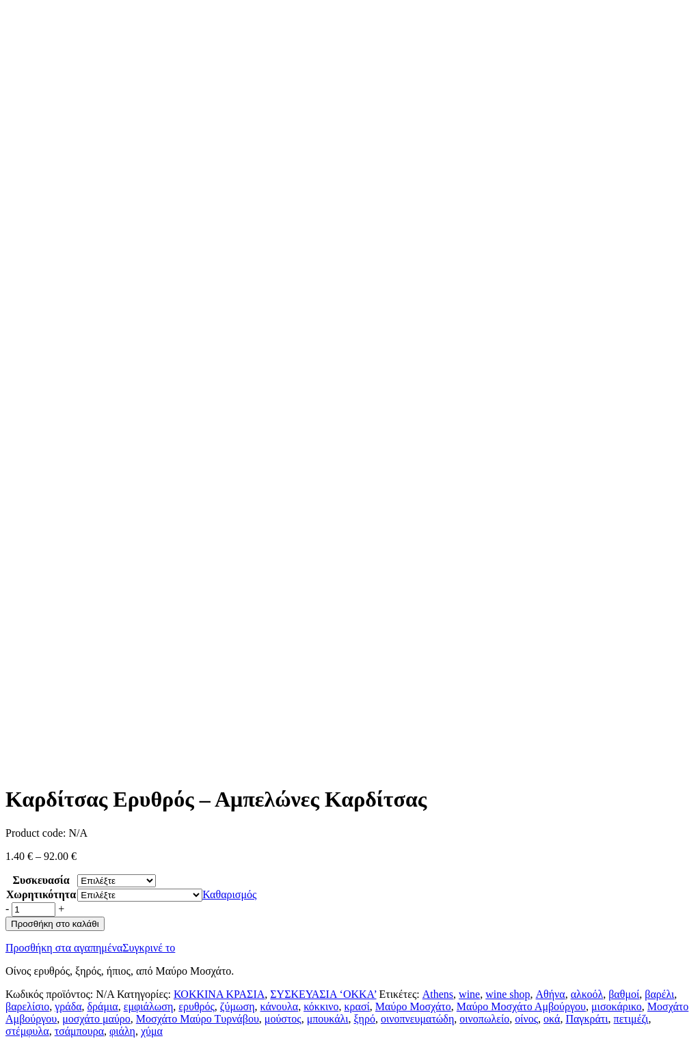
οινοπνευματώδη (417, 1019)
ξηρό (364, 1019)
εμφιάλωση (149, 1006)
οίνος (526, 1019)
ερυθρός (196, 1006)
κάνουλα (279, 1006)
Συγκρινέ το (148, 948)
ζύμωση (237, 1006)
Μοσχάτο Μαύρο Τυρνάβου (197, 1019)
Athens (437, 994)
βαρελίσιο (27, 1006)
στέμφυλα (27, 1031)
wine (469, 994)
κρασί (357, 1006)
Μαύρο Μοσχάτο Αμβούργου (521, 1006)
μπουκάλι (328, 1019)
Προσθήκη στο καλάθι (55, 924)
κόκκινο (321, 1006)
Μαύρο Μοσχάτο (413, 1006)
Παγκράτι (586, 1019)
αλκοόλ (587, 994)
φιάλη (122, 1031)
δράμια (103, 1006)
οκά (551, 1019)
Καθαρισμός (229, 894)
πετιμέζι (631, 1019)
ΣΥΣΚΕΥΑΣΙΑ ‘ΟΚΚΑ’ (323, 994)
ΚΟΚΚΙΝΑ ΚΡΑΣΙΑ (219, 994)
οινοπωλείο (484, 1019)
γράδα (68, 1006)
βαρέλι (659, 994)
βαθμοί (623, 994)
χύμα (152, 1031)
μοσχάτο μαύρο (96, 1019)
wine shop (507, 994)
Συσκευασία (41, 880)
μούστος (283, 1019)
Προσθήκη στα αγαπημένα (63, 948)
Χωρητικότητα (41, 894)
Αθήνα (550, 994)
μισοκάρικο (616, 1006)
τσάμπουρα (79, 1031)
